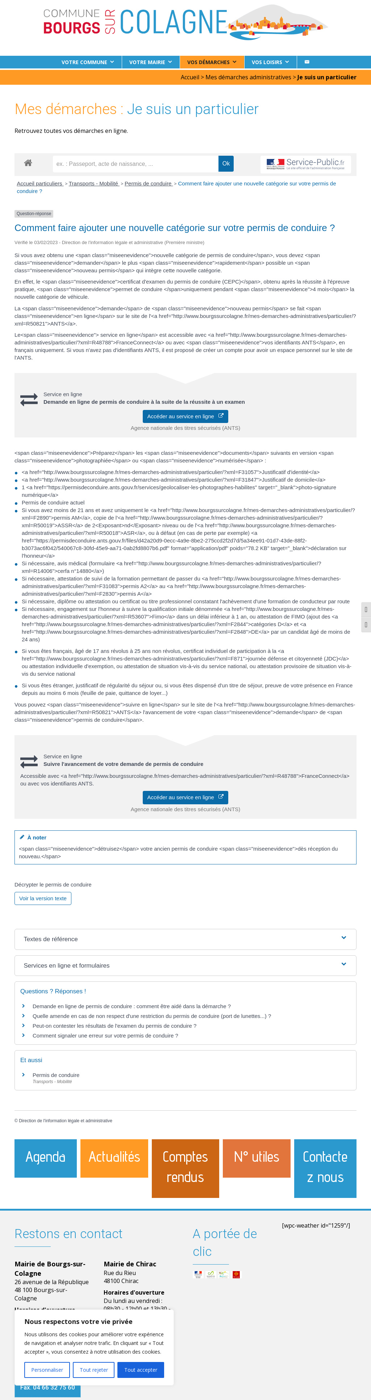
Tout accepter (140, 1369)
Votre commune (84, 62)
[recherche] (135, 162)
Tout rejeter (94, 1369)
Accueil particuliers (40, 182)
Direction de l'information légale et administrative (65, 1119)
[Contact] (307, 62)
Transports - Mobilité (94, 182)
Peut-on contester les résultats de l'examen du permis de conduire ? (114, 1024)
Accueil (190, 76)
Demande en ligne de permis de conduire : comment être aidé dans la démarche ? (132, 1005)
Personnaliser (47, 1369)
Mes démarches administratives (248, 76)
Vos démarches (208, 62)
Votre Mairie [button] (147, 62)
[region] (94, 1347)
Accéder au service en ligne (185, 415)
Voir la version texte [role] (43, 897)
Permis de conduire (149, 182)
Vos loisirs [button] (267, 62)
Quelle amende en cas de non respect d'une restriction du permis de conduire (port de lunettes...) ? (152, 1014)
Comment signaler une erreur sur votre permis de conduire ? (105, 1034)
